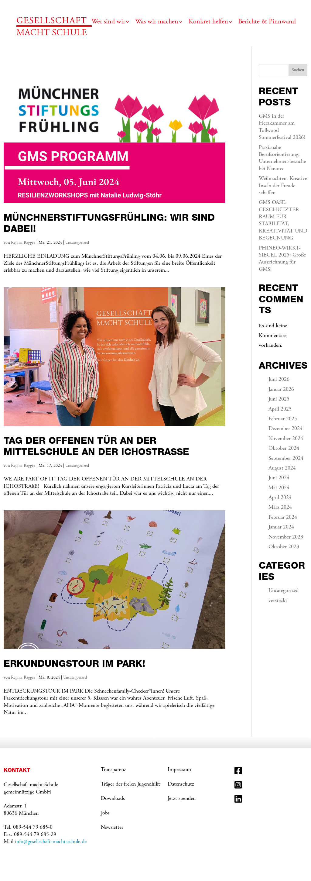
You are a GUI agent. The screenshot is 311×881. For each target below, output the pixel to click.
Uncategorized (77, 243)
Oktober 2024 (283, 448)
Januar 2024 (281, 527)
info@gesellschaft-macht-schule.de (51, 842)
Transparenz (113, 770)
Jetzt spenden (182, 798)
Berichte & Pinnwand (267, 22)
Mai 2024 (278, 488)
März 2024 (280, 507)
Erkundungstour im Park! (74, 663)
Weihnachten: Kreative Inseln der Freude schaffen (283, 186)
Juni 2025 (278, 399)
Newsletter (112, 827)
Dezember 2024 (285, 429)
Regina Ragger (23, 243)
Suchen (298, 70)
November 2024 (285, 439)
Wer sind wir (108, 22)
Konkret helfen (208, 22)
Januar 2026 (281, 389)
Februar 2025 (282, 419)
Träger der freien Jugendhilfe (131, 784)
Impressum (179, 770)
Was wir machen (156, 22)
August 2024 (282, 468)
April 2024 (280, 498)
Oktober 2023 (283, 547)
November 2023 (285, 537)
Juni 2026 (278, 379)
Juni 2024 (278, 478)
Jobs (105, 813)
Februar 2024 (282, 517)
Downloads (113, 798)
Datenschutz (181, 784)
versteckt (277, 601)
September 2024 (285, 458)
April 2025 (280, 409)
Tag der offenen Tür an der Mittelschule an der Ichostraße (96, 446)
